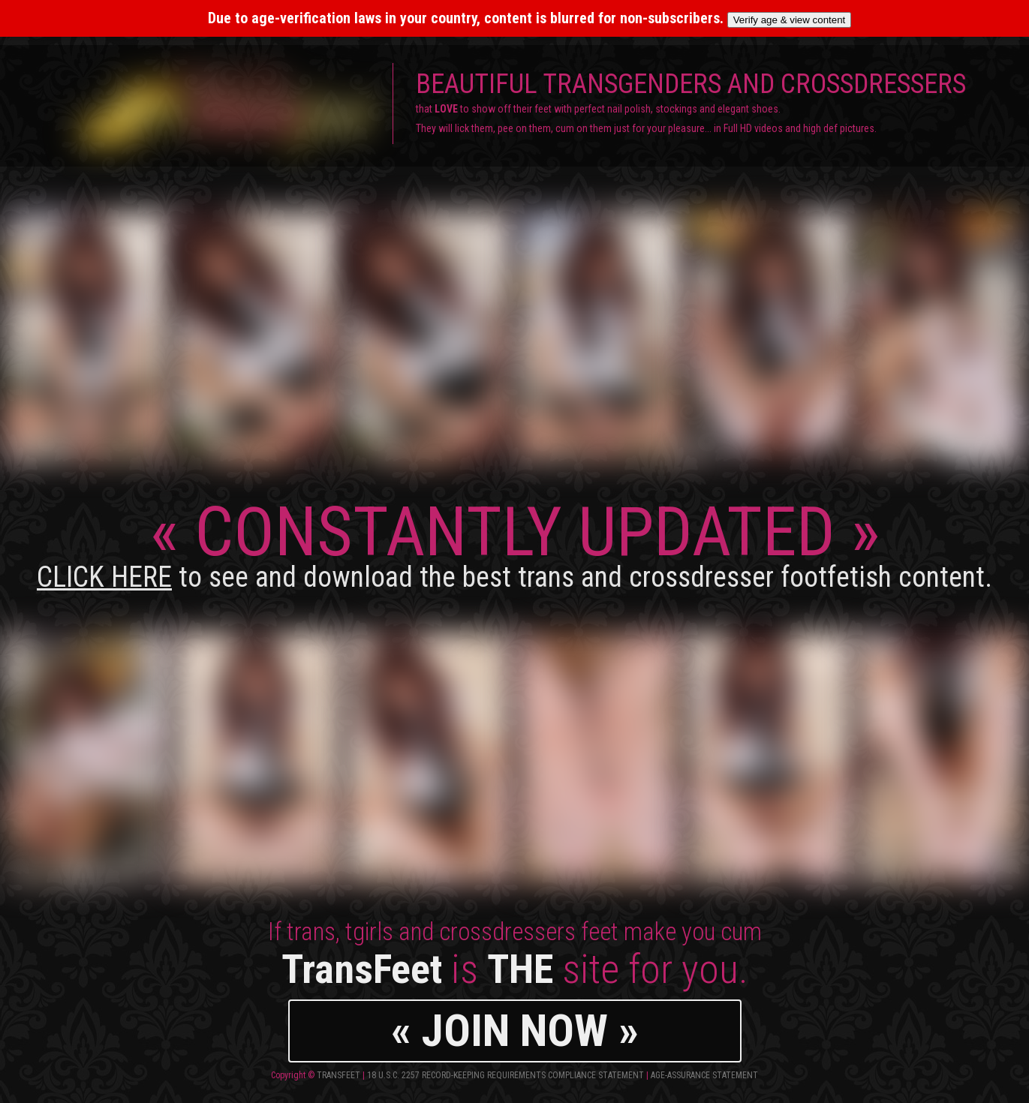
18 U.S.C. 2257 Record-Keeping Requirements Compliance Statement (505, 1075)
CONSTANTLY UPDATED (514, 543)
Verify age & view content (789, 20)
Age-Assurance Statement (704, 1075)
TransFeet (338, 1075)
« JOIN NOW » (515, 1030)
